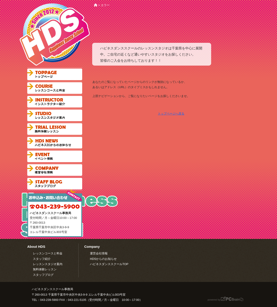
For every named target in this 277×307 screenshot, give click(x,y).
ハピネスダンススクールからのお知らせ (54, 142)
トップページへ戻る (171, 113)
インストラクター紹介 (54, 101)
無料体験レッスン (54, 129)
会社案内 (54, 170)
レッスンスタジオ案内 (54, 115)
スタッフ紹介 (42, 259)
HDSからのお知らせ (103, 259)
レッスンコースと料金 (54, 88)
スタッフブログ (54, 183)
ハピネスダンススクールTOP (109, 264)
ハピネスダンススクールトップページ (54, 74)
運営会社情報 (99, 253)
